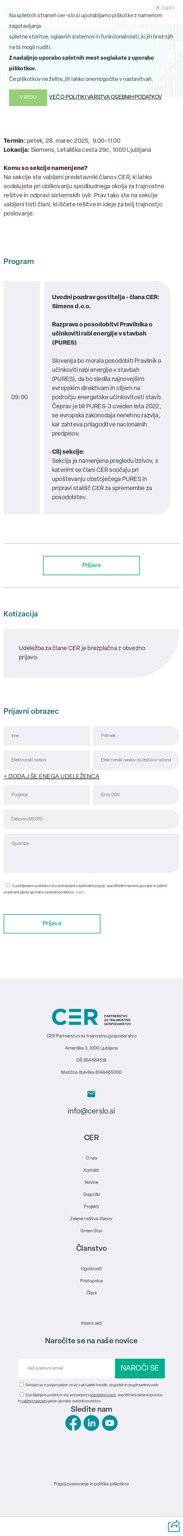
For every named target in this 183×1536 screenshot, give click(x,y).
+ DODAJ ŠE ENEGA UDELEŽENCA (52, 777)
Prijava (91, 566)
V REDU (28, 97)
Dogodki (91, 1195)
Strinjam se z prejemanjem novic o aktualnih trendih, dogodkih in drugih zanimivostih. (92, 1385)
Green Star (91, 1231)
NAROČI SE (140, 1368)
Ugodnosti (91, 1269)
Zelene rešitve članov (91, 1219)
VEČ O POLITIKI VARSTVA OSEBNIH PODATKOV (105, 97)
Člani (91, 1293)
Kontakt (91, 1170)
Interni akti (91, 1323)
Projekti (91, 1207)
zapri (165, 8)
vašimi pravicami (34, 1401)
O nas (91, 1158)
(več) (80, 892)
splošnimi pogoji (103, 1395)
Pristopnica (91, 1281)
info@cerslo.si (91, 1112)
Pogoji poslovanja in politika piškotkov (91, 1484)
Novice (92, 1182)
